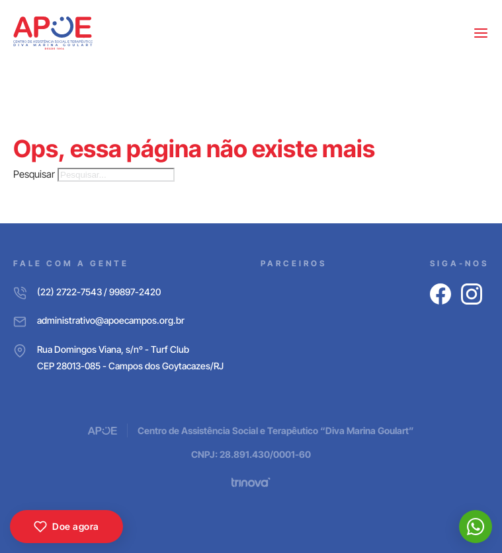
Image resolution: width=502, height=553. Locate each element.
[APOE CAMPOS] (53, 33)
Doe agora (66, 526)
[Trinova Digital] (250, 482)
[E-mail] (118, 320)
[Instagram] (471, 294)
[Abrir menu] (481, 33)
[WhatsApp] (475, 526)
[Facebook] (440, 294)
